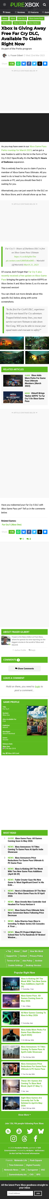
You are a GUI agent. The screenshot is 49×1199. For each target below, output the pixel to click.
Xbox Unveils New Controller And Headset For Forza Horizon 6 (27, 903)
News (5, 18)
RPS (38, 1174)
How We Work (36, 951)
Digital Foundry (33, 1165)
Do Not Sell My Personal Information (24, 1153)
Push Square (36, 1160)
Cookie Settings (15, 965)
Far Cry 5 (22, 18)
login (37, 686)
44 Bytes (29, 1151)
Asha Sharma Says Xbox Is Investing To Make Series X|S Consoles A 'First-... (26, 924)
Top (8, 951)
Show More (24, 1115)
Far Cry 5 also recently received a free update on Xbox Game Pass (24, 276)
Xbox (13, 18)
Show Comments (24, 668)
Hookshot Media (21, 1148)
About (17, 951)
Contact (23, 956)
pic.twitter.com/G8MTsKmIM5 (20, 260)
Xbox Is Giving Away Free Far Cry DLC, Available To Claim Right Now (23, 36)
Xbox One (6, 23)
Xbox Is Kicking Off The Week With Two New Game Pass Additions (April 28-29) (25, 871)
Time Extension (16, 1165)
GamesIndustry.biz (18, 1174)
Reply (32, 650)
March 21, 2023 (31, 264)
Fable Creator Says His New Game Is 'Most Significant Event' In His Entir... (26, 882)
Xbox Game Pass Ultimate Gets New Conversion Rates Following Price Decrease (26, 913)
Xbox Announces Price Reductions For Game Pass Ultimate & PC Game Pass (26, 860)
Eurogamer (33, 1170)
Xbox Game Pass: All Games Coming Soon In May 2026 (25, 839)
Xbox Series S (33, 23)
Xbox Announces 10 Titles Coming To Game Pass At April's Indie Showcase (25, 849)
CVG (32, 1174)
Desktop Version (33, 965)
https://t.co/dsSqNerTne (25, 256)
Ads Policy (27, 960)
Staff (24, 951)
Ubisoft (5, 727)
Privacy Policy (36, 956)
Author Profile (19, 650)
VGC (43, 1170)
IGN (23, 1170)
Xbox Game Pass (36, 18)
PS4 (4, 721)
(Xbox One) (12, 524)
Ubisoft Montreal (9, 734)
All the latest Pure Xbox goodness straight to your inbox (24, 1186)
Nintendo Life (20, 1160)
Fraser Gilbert (17, 55)
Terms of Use (13, 960)
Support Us (11, 956)
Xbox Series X (19, 23)
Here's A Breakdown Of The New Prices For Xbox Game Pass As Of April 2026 (27, 893)
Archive (38, 960)
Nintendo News (11, 1170)
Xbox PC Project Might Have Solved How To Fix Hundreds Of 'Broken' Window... (26, 935)
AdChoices (39, 1151)
